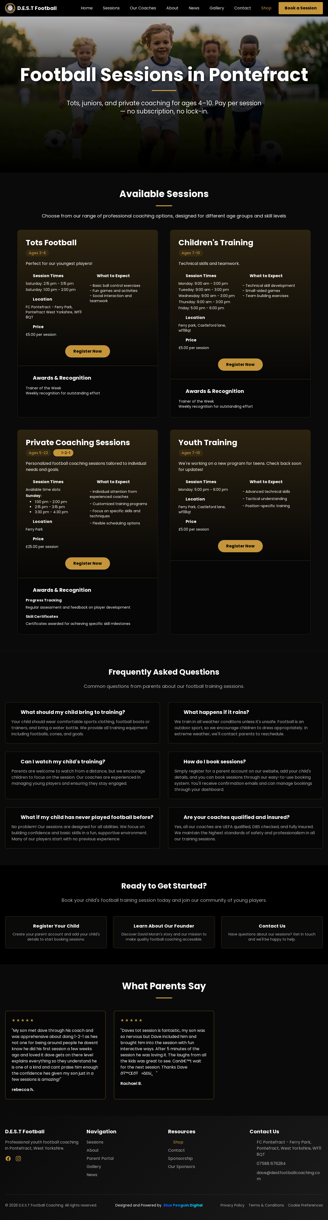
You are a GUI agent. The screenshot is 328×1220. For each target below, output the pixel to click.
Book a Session (301, 8)
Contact (242, 8)
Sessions (111, 8)
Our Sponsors (181, 1167)
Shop (266, 8)
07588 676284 (271, 1163)
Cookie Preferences (305, 1205)
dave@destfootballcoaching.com (288, 1176)
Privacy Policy (232, 1205)
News (194, 8)
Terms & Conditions (266, 1205)
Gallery (217, 8)
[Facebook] (8, 1158)
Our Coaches (143, 8)
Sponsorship (180, 1158)
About (172, 8)
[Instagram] (18, 1158)
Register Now (87, 351)
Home (87, 8)
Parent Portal (100, 1158)
